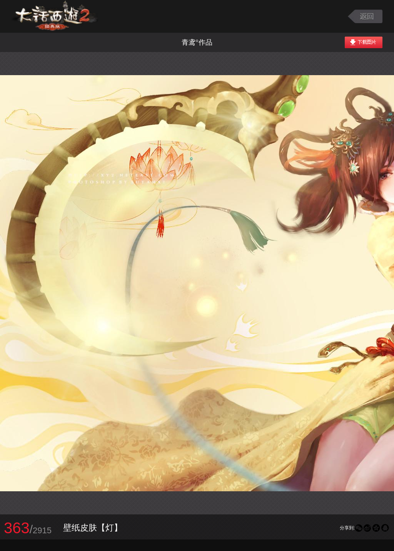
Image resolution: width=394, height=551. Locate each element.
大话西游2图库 (55, 16)
